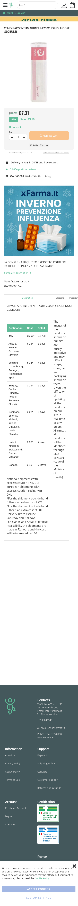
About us (10, 755)
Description (27, 297)
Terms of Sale (13, 779)
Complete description (18, 273)
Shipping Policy (46, 763)
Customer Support (47, 779)
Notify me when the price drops (56, 153)
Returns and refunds (49, 788)
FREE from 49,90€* (16, 13)
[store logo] (10, 5)
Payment (42, 755)
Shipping (60, 297)
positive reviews (21, 169)
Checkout (10, 824)
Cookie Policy (12, 771)
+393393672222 (56, 728)
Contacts (42, 771)
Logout (9, 816)
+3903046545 (44, 720)
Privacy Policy (12, 763)
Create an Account (15, 808)
